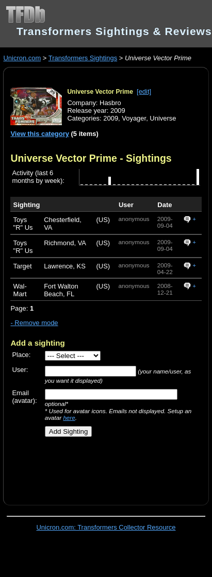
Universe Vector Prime (100, 91)
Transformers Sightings (82, 58)
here (69, 417)
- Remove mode (34, 323)
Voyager (134, 118)
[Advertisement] (101, 467)
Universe (163, 118)
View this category (39, 134)
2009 (110, 118)
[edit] (144, 91)
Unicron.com (22, 58)
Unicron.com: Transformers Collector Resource (106, 527)
